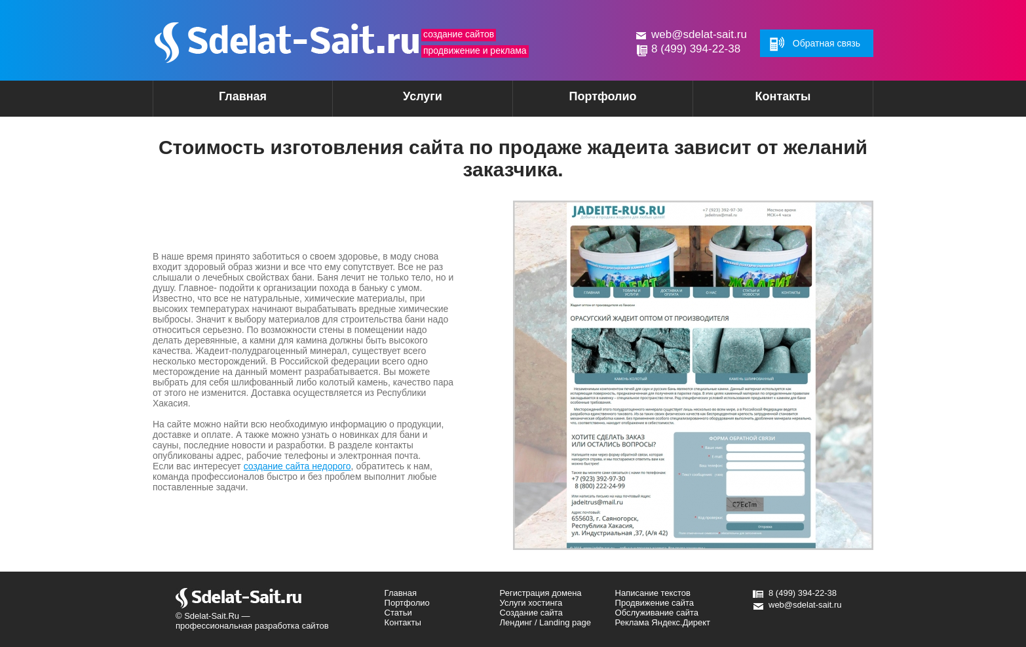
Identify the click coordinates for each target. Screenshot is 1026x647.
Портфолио (602, 96)
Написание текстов (653, 593)
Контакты (783, 96)
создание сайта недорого (297, 466)
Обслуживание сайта (656, 613)
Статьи (398, 613)
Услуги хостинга (531, 603)
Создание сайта (531, 613)
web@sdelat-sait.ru (699, 34)
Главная (243, 96)
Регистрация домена (541, 593)
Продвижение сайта (654, 603)
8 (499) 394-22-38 (695, 49)
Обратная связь (826, 43)
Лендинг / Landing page (545, 622)
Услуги (399, 100)
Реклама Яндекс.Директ (662, 622)
